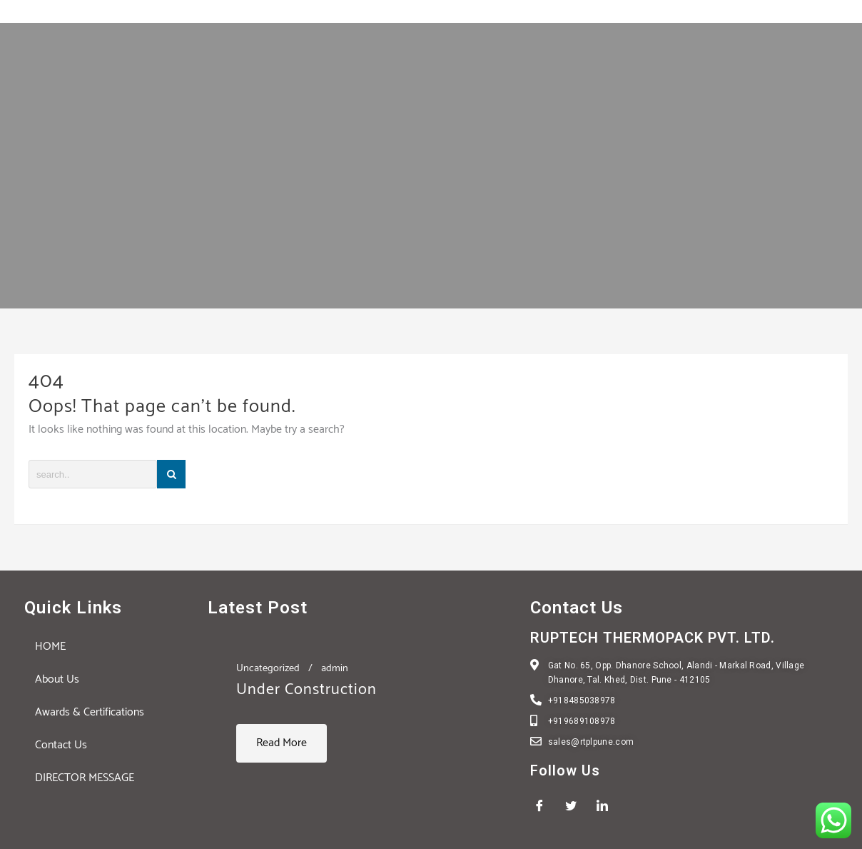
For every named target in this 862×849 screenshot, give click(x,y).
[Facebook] (544, 806)
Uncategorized (268, 668)
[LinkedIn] (607, 806)
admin (334, 668)
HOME (50, 646)
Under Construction (306, 690)
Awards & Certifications (89, 712)
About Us (57, 679)
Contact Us (61, 745)
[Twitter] (576, 806)
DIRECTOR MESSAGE (84, 778)
